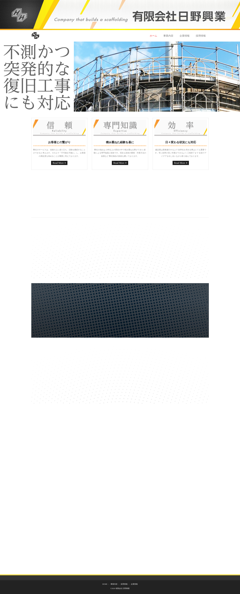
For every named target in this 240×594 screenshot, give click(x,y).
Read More (58, 163)
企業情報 (185, 35)
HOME (104, 584)
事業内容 (168, 35)
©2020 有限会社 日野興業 (120, 588)
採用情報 (201, 35)
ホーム (153, 35)
